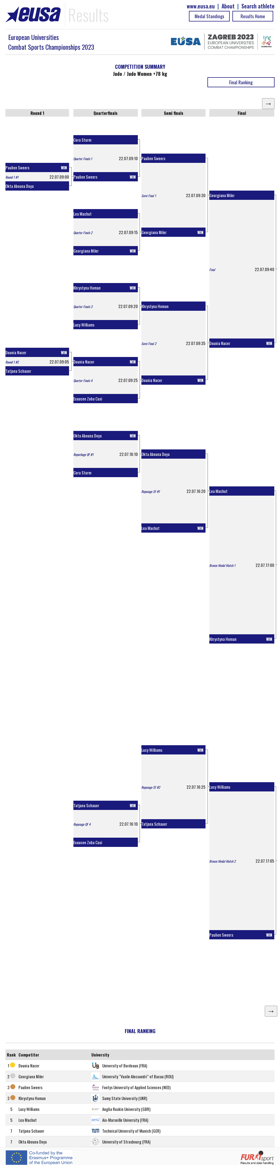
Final (212, 269)
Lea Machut (82, 214)
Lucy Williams (83, 325)
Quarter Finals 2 (82, 232)
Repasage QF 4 (82, 824)
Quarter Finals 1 (82, 158)
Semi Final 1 (148, 195)
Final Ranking (241, 82)
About (228, 6)
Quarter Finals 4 (82, 380)
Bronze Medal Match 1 (222, 565)
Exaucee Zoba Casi (87, 399)
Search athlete (258, 6)
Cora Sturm (82, 140)
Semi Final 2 (148, 343)
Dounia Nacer (15, 352)
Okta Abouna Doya (19, 186)
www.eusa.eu (201, 6)
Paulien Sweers (17, 167)
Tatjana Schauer (18, 371)
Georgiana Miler (86, 251)
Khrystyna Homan (87, 288)
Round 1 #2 (12, 362)
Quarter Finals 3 (82, 306)
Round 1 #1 (11, 177)
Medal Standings (209, 16)
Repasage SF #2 (150, 787)
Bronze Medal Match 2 (222, 861)
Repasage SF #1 (150, 491)
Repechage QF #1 (83, 454)
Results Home (253, 16)
